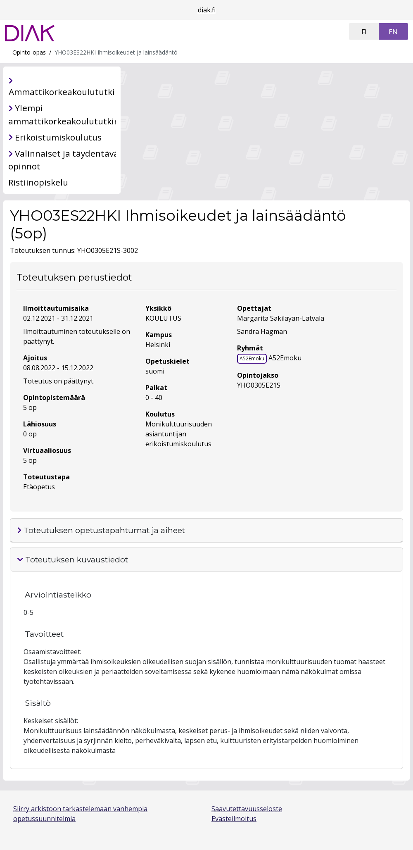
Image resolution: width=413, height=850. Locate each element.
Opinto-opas (29, 52)
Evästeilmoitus (233, 818)
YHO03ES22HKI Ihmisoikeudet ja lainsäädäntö (116, 52)
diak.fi (207, 9)
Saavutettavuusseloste (246, 808)
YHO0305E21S (258, 385)
